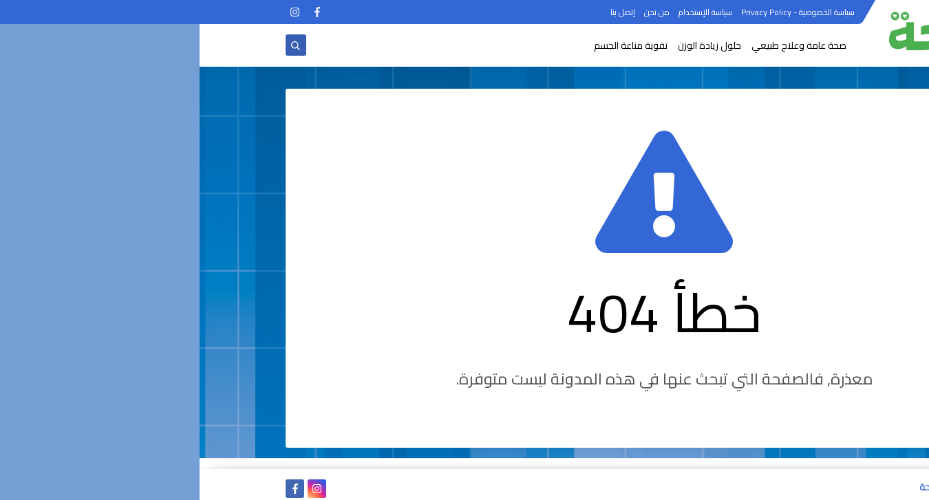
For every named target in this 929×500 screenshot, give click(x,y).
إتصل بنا (423, 12)
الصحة (731, 487)
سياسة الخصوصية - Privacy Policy (598, 12)
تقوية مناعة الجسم (431, 45)
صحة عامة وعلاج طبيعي (599, 45)
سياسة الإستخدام (506, 12)
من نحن (457, 12)
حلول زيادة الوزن (510, 45)
